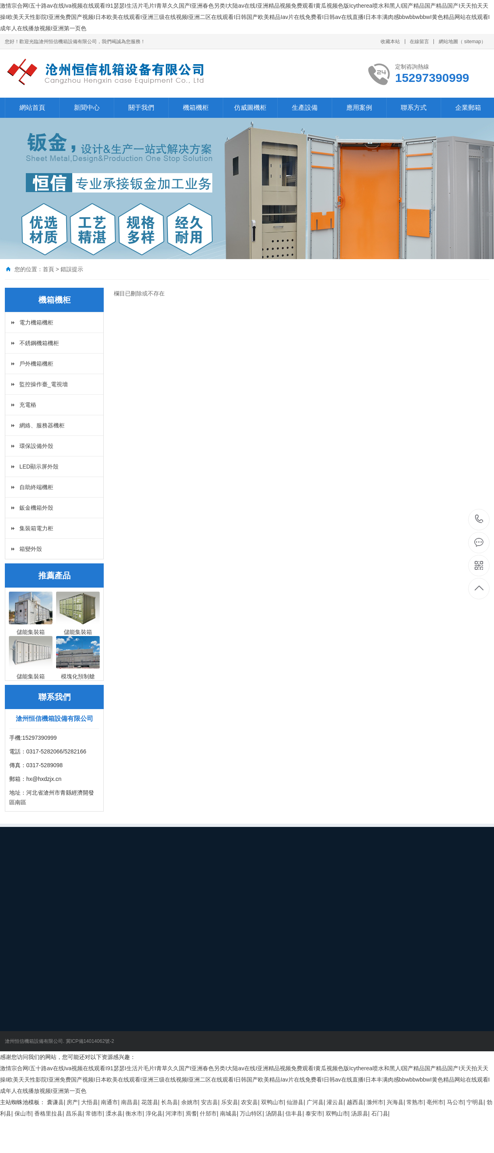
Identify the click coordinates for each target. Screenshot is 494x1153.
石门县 (379, 1113)
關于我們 (141, 107)
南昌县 (129, 1102)
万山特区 (251, 1113)
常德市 (94, 1113)
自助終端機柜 (36, 487)
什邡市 (208, 1113)
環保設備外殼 (36, 446)
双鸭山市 (272, 1102)
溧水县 (114, 1113)
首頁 (48, 269)
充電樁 (27, 405)
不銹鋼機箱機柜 (39, 343)
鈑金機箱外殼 (36, 507)
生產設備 (305, 107)
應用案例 (359, 107)
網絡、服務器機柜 (42, 425)
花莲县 (149, 1102)
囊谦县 (55, 1102)
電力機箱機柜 (36, 322)
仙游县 (295, 1102)
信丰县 (293, 1113)
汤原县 (359, 1113)
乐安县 (229, 1102)
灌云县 (335, 1102)
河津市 (173, 1113)
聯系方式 (414, 107)
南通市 (109, 1102)
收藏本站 (390, 41)
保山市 (23, 1113)
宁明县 (475, 1102)
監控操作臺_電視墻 (43, 384)
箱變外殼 (30, 549)
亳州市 (435, 1102)
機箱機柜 (196, 107)
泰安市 (314, 1113)
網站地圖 (448, 41)
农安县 (249, 1102)
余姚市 (189, 1102)
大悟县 (89, 1102)
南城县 (228, 1113)
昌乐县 (74, 1113)
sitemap (472, 41)
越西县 (355, 1102)
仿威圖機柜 (250, 107)
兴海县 (395, 1102)
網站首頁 (32, 107)
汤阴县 (274, 1113)
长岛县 (169, 1102)
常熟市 (414, 1102)
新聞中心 (87, 107)
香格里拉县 (48, 1113)
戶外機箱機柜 (36, 363)
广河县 (315, 1102)
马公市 (455, 1102)
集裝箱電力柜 (36, 528)
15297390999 (479, 519)
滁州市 (374, 1102)
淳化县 (154, 1113)
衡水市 (134, 1113)
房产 (72, 1102)
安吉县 (209, 1102)
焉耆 (191, 1113)
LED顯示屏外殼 (39, 466)
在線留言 (419, 41)
